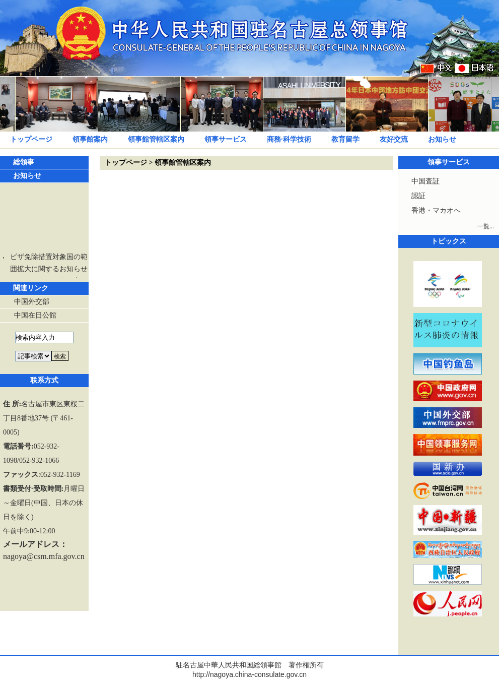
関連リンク (30, 288)
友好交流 (394, 139)
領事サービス (225, 139)
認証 (418, 196)
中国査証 (425, 181)
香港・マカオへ (436, 210)
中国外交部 (31, 301)
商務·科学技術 (289, 139)
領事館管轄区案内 (156, 139)
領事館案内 (90, 139)
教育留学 (345, 139)
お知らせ (442, 139)
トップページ (31, 139)
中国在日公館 (35, 315)
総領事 (23, 162)
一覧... (485, 226)
